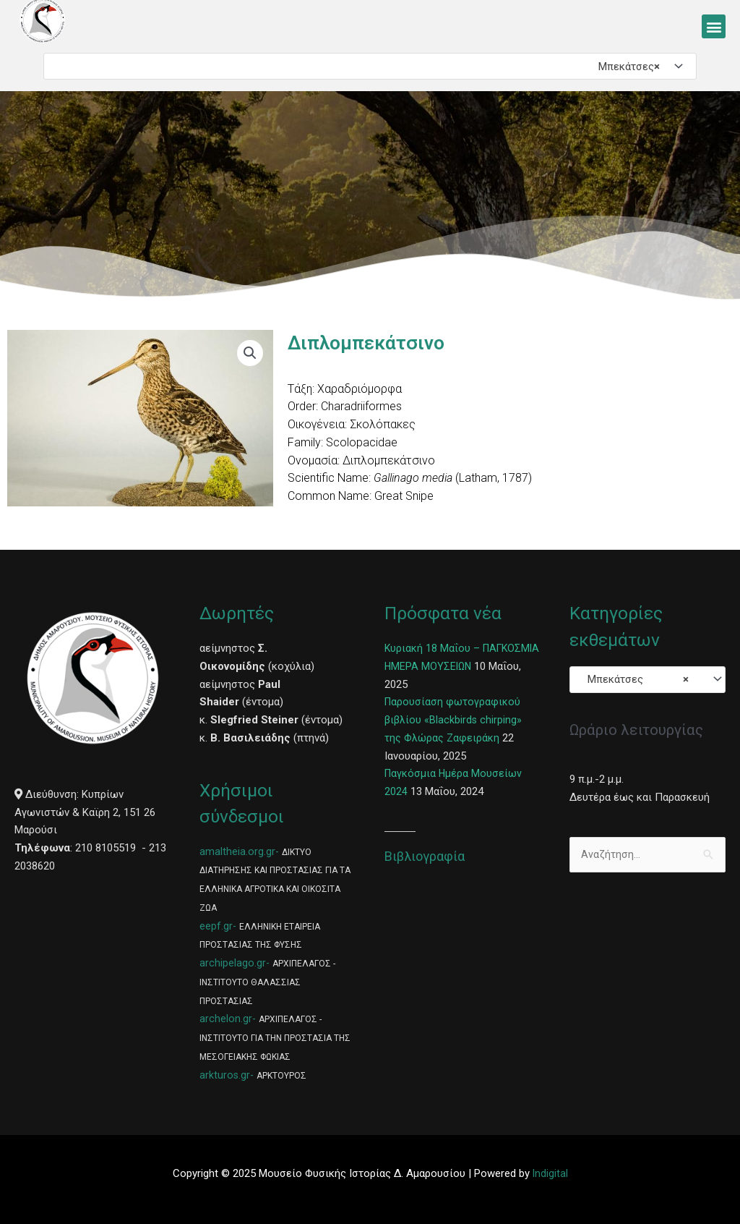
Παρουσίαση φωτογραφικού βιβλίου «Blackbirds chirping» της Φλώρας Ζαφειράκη (454, 719)
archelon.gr (225, 1018)
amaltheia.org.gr (237, 851)
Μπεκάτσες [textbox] (625, 66)
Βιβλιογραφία (424, 856)
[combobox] (370, 66)
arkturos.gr (225, 1074)
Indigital (550, 1173)
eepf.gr (216, 925)
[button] (714, 26)
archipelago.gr (232, 962)
